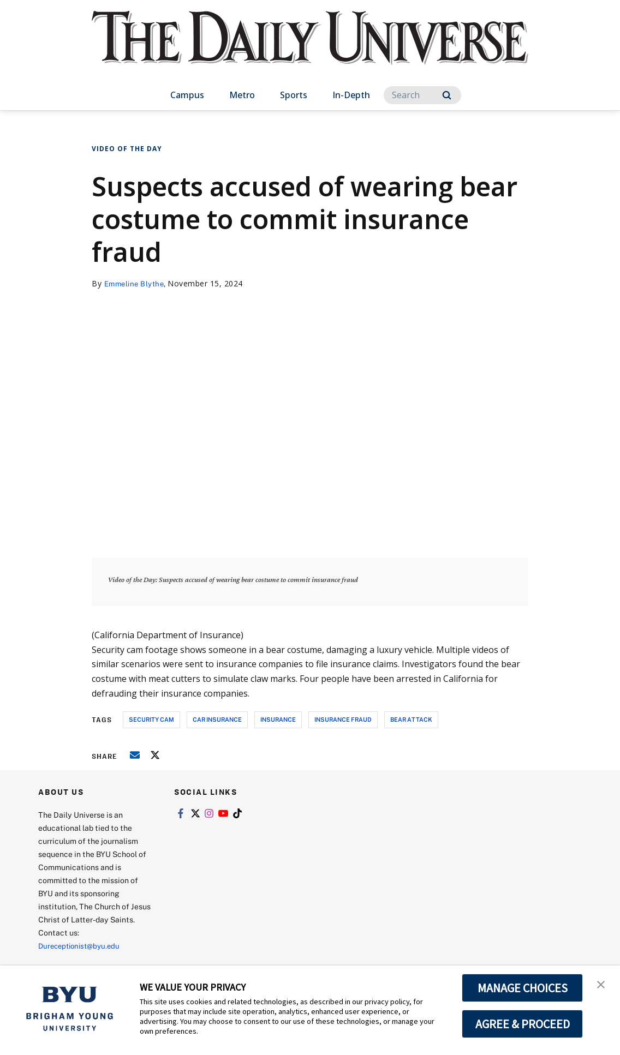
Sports (293, 95)
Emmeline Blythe (136, 283)
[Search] (422, 95)
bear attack (411, 719)
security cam (151, 719)
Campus (187, 95)
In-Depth (351, 95)
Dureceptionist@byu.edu (82, 945)
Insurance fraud (343, 719)
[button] (602, 985)
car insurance (217, 719)
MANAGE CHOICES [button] (523, 988)
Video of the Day (127, 148)
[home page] (310, 49)
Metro (242, 95)
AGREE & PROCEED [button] (522, 1024)
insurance (278, 719)
